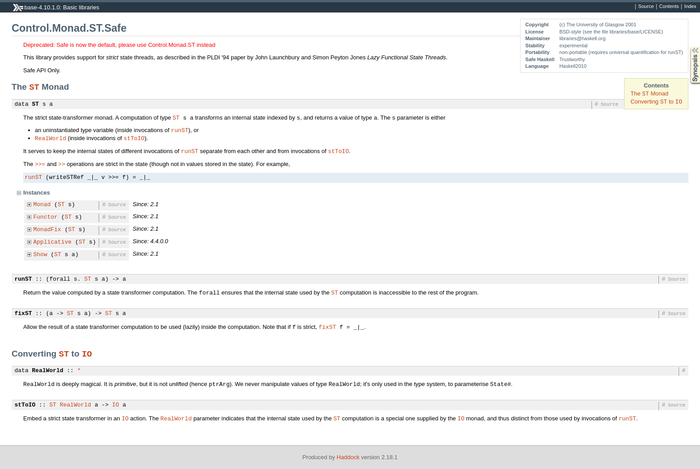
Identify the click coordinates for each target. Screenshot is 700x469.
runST (179, 130)
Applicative (52, 242)
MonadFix (47, 230)
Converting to (656, 101)
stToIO (134, 138)
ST (34, 86)
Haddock (348, 457)
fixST (23, 314)
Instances (36, 192)
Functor (45, 217)
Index (690, 6)
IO (87, 353)
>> (61, 164)
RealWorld (50, 138)
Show (40, 255)
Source (646, 6)
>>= (40, 164)
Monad (42, 205)
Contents (669, 6)
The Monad (649, 93)
